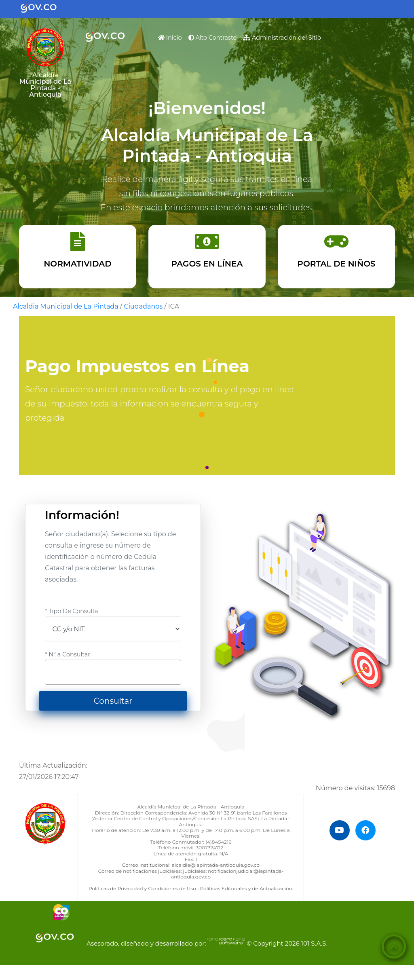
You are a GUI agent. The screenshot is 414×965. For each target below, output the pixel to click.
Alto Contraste (212, 37)
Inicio (171, 36)
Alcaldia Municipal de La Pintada (65, 306)
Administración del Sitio (282, 37)
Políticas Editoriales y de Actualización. (246, 888)
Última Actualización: (53, 765)
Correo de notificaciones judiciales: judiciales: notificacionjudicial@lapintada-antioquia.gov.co (190, 874)
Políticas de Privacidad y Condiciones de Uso (142, 888)
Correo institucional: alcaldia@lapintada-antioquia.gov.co (191, 865)
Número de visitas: (355, 788)
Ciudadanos (143, 306)
